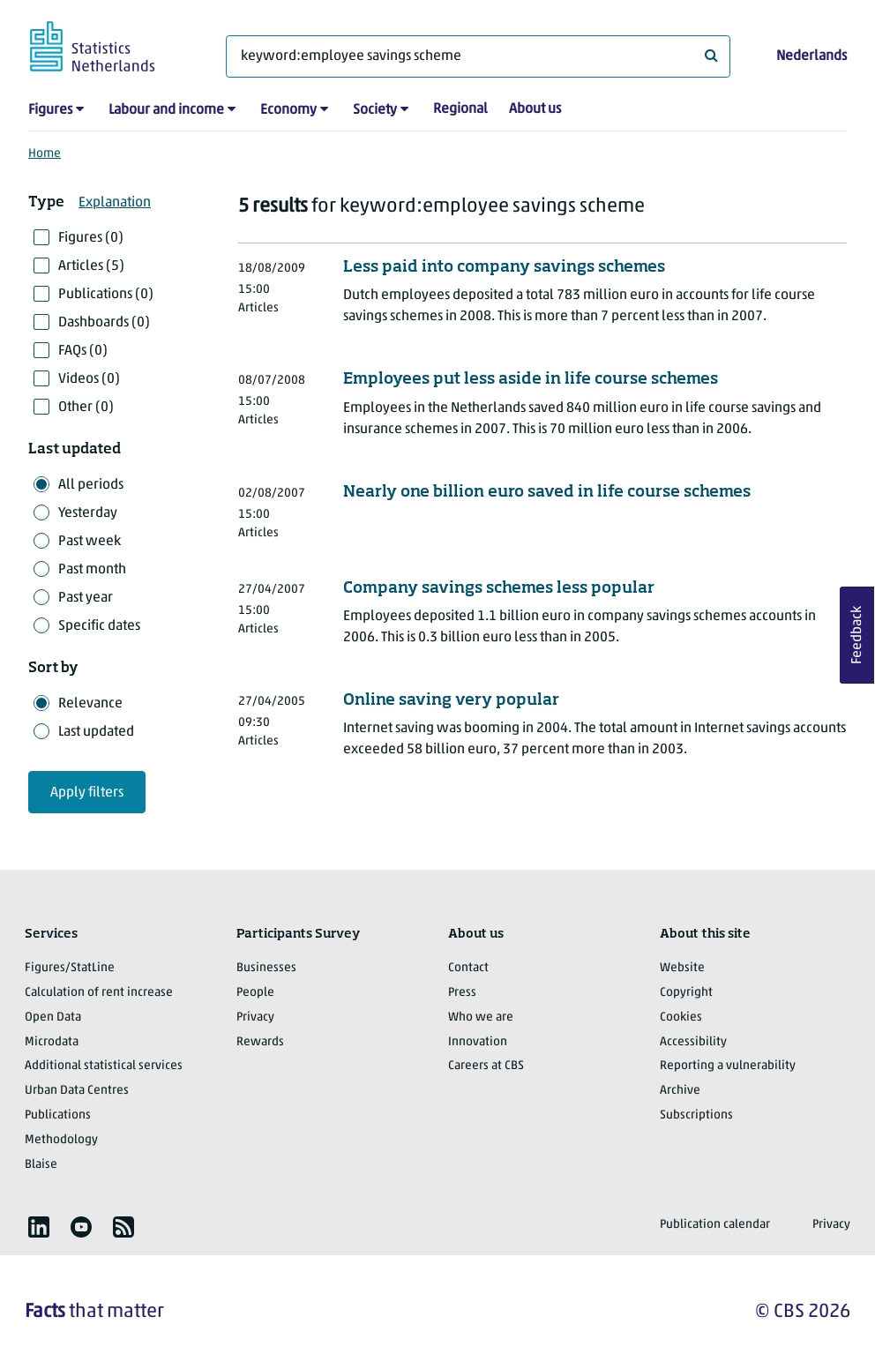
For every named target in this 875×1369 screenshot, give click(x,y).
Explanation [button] (115, 203)
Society (375, 110)
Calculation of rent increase (99, 993)
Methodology (61, 1140)
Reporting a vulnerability (728, 1066)
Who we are (480, 1017)
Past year (85, 598)
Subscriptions (696, 1115)
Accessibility (693, 1042)
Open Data (53, 1017)
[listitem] (39, 1227)
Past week (89, 542)
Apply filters (86, 793)
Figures (50, 110)
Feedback (857, 635)
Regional (460, 109)
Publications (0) (105, 295)
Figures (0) (90, 238)
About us (535, 109)
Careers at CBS (486, 1066)
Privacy (255, 1017)
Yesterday (87, 513)
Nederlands (811, 56)
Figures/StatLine (70, 968)
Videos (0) (89, 379)
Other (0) (86, 407)
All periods (90, 485)
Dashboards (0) (104, 323)
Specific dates (99, 626)
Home (44, 154)
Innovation (477, 1042)
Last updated (96, 732)
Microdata (52, 1042)
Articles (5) (91, 266)
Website (682, 968)
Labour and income (166, 110)
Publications (58, 1115)
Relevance (90, 704)
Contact (468, 968)
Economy (288, 110)
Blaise (41, 1165)
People (255, 993)
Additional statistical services (104, 1066)
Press (462, 993)
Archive (680, 1090)
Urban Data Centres (77, 1090)
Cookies (681, 1017)
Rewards (260, 1042)
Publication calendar (715, 1225)
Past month (92, 570)
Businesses (266, 968)
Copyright (686, 993)
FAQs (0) (83, 351)
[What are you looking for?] (478, 56)
